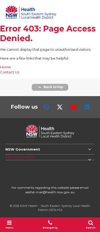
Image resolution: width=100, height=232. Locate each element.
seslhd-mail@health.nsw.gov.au (50, 192)
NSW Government (22, 149)
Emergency (50, 224)
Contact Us (9, 72)
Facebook (46, 107)
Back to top (50, 87)
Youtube (73, 107)
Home (5, 67)
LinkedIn (86, 107)
